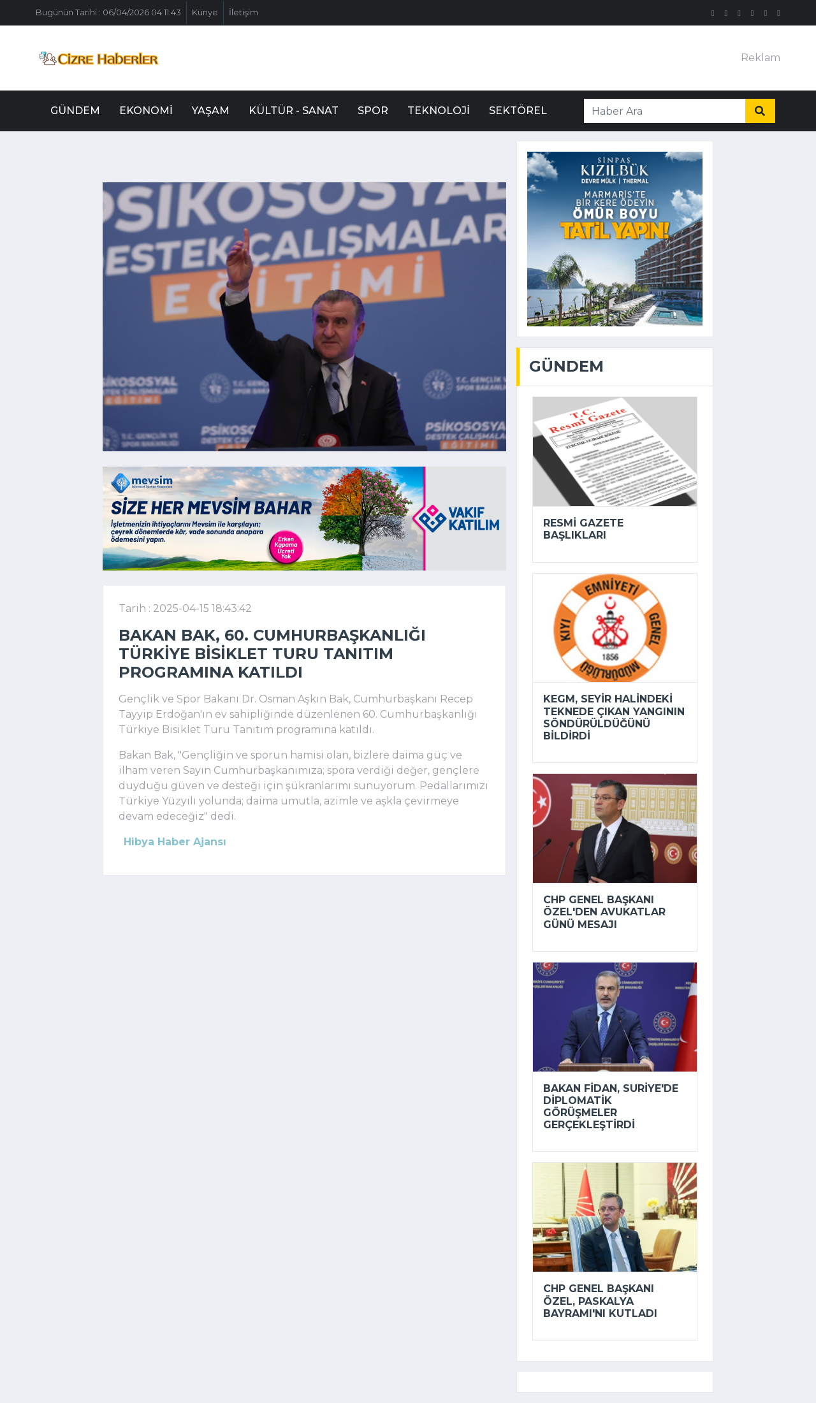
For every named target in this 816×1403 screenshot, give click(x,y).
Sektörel (518, 111)
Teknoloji (438, 111)
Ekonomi (146, 111)
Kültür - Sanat (294, 111)
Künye (205, 12)
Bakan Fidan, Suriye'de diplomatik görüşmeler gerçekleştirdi (610, 1106)
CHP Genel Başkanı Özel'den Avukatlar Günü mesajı (604, 912)
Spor (373, 111)
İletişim (243, 12)
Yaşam (210, 111)
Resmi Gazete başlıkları (583, 529)
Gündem (75, 111)
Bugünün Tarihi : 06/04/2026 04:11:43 (108, 12)
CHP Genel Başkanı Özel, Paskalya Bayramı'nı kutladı (600, 1301)
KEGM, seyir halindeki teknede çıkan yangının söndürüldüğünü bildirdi (614, 717)
